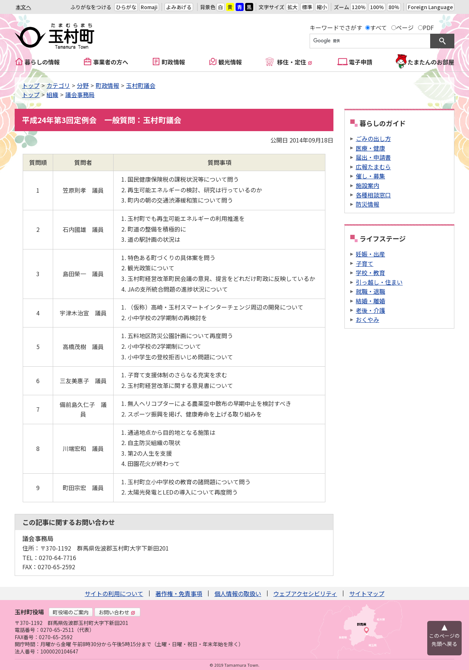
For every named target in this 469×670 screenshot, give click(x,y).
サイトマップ (366, 593)
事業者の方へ (110, 62)
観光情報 (230, 62)
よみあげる (179, 7)
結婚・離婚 (370, 300)
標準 (307, 7)
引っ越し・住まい (379, 282)
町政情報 (173, 62)
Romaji (149, 7)
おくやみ (367, 319)
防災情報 (367, 204)
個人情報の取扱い (237, 593)
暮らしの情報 (42, 62)
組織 (52, 94)
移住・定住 (294, 62)
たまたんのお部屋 (430, 62)
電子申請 (360, 62)
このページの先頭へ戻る (444, 639)
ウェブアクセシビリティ (305, 593)
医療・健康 (370, 148)
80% (393, 7)
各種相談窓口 (373, 194)
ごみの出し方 (373, 138)
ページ (405, 27)
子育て (364, 263)
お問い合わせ (117, 612)
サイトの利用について (114, 593)
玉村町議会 (140, 85)
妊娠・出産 (370, 253)
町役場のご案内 (71, 612)
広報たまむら (373, 166)
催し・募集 (370, 175)
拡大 (292, 7)
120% (359, 7)
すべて (378, 27)
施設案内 (367, 185)
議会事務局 (80, 94)
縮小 (322, 7)
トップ (31, 85)
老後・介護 (370, 310)
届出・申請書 (373, 157)
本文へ (23, 7)
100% (377, 7)
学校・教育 (370, 272)
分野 (83, 85)
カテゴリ (58, 85)
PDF (428, 27)
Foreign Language (430, 7)
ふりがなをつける (90, 7)
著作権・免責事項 (178, 593)
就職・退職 (370, 291)
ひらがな (126, 7)
